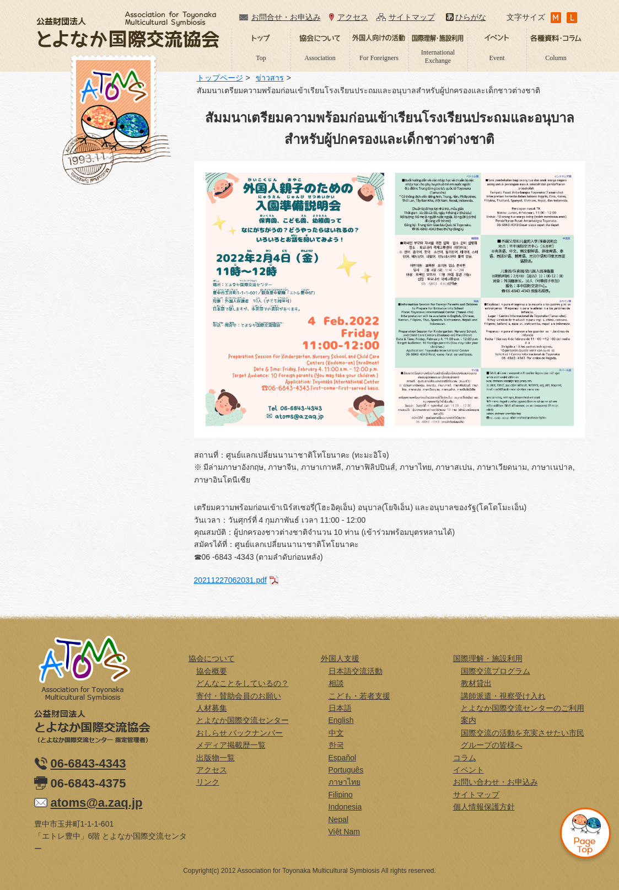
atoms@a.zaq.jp (97, 802)
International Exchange (438, 56)
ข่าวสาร (270, 77)
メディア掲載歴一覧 (231, 745)
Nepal (339, 819)
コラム (464, 757)
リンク (207, 782)
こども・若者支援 (359, 695)
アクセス (352, 17)
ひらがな (470, 17)
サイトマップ (412, 17)
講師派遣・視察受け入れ (503, 695)
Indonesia (345, 806)
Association (320, 58)
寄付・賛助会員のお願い (238, 695)
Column (556, 58)
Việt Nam (344, 831)
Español (343, 757)
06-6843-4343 (88, 763)
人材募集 (211, 708)
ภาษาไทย (344, 782)
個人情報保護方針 (484, 806)
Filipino (341, 794)
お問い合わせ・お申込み (495, 782)
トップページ (220, 77)
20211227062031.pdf (230, 580)
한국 (336, 745)
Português (346, 769)
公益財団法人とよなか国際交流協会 (127, 29)
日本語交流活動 (356, 671)
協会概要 (211, 671)
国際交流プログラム (495, 671)
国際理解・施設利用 (488, 658)
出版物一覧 (215, 757)
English (341, 720)
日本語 (340, 708)
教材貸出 (476, 683)
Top (261, 58)
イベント (468, 769)
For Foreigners (379, 58)
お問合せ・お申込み (286, 17)
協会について (212, 658)
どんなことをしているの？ (242, 683)
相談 (336, 683)
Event (497, 58)
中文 (336, 732)
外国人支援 (340, 658)
